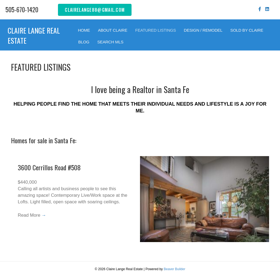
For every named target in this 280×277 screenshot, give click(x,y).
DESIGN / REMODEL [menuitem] (203, 30)
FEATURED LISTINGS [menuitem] (155, 30)
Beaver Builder (174, 269)
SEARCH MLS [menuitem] (110, 42)
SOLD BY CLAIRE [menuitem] (246, 30)
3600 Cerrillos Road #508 (49, 167)
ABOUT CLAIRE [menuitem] (112, 30)
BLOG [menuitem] (83, 42)
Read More (32, 216)
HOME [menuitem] (84, 30)
